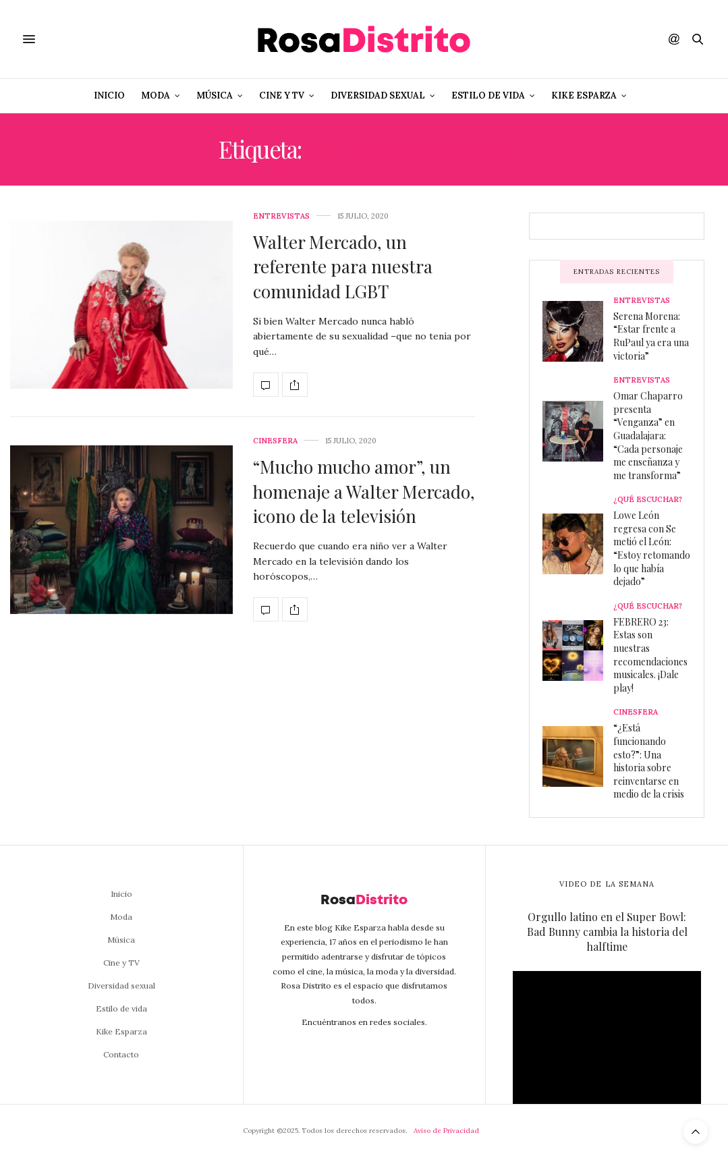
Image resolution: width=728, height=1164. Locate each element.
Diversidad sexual (378, 95)
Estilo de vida (488, 95)
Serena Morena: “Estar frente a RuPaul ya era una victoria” (651, 336)
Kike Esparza (584, 95)
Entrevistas (281, 216)
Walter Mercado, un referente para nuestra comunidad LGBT (342, 266)
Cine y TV (281, 95)
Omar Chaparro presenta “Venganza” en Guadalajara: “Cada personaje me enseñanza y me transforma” (648, 435)
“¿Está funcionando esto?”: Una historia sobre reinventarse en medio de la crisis (648, 760)
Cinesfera (275, 441)
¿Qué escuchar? (647, 499)
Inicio (109, 95)
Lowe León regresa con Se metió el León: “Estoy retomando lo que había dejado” (651, 548)
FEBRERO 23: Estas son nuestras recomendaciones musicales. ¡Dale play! (650, 654)
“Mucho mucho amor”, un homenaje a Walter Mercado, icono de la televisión (364, 491)
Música (214, 95)
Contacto (121, 1054)
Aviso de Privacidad (446, 1130)
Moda (155, 95)
